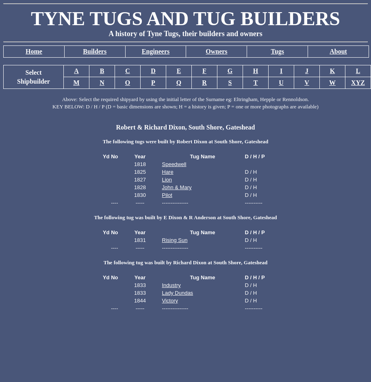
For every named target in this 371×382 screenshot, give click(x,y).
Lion (167, 180)
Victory (170, 301)
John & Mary (177, 187)
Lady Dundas (177, 293)
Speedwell (174, 164)
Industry (171, 285)
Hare (168, 172)
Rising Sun (175, 240)
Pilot (167, 195)
